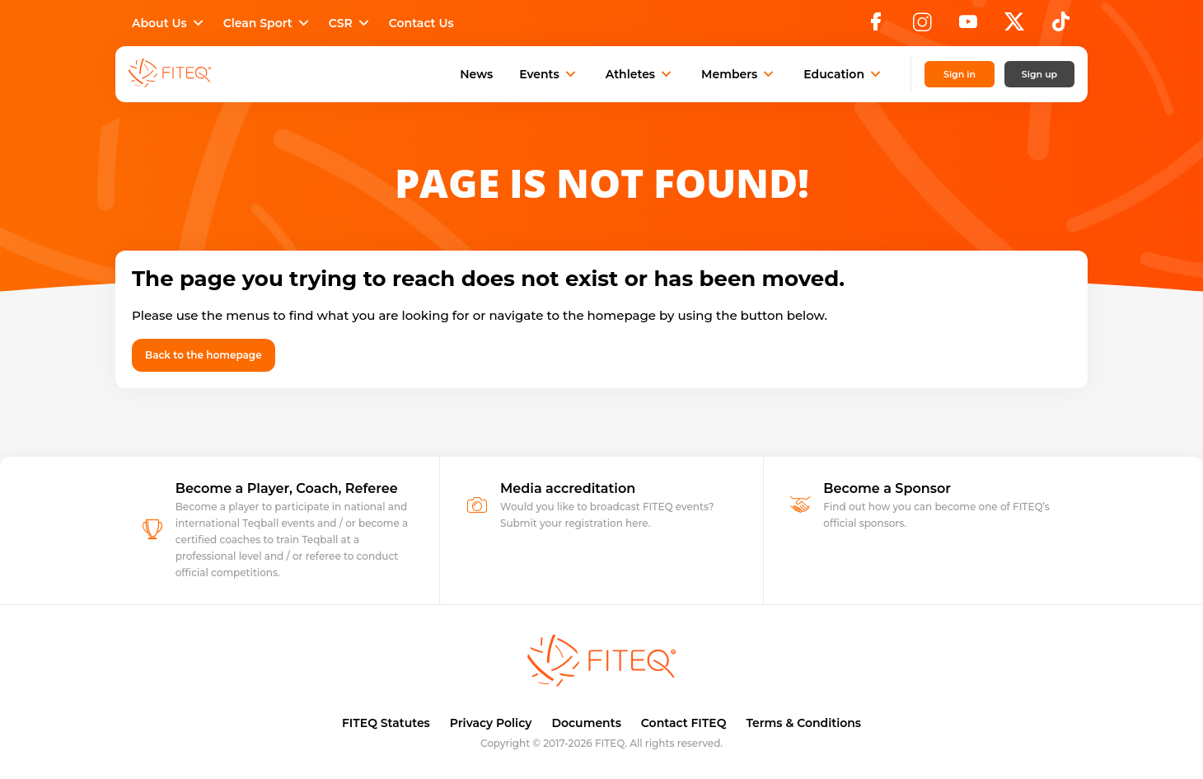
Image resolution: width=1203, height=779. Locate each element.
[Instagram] (922, 26)
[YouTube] (968, 26)
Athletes (640, 74)
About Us (169, 23)
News (476, 74)
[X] (1014, 26)
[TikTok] (1061, 26)
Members (739, 74)
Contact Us (421, 23)
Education (843, 74)
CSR (350, 23)
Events (549, 74)
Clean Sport (267, 23)
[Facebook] (876, 26)
